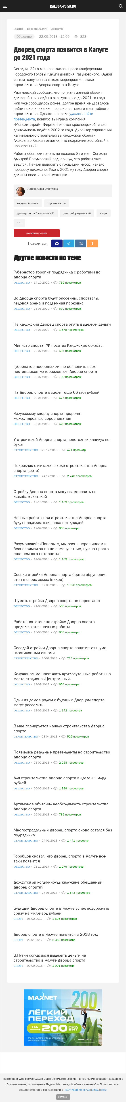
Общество (22, 282)
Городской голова (27, 203)
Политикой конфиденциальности (85, 1089)
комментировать (37, 233)
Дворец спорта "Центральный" (35, 213)
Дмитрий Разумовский (77, 213)
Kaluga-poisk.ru (63, 6)
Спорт (103, 213)
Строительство (56, 203)
